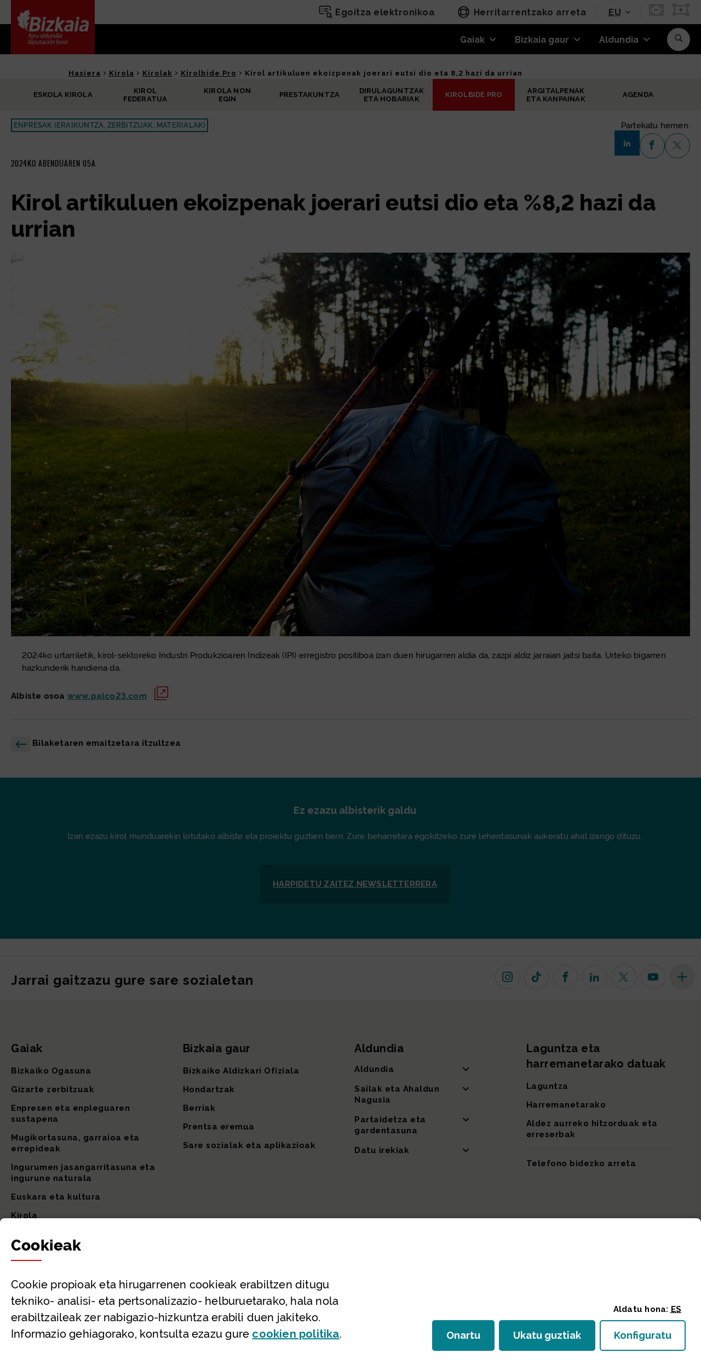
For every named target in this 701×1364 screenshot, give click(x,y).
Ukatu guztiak (550, 1338)
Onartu (470, 1338)
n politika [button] (295, 1333)
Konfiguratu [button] (650, 1338)
